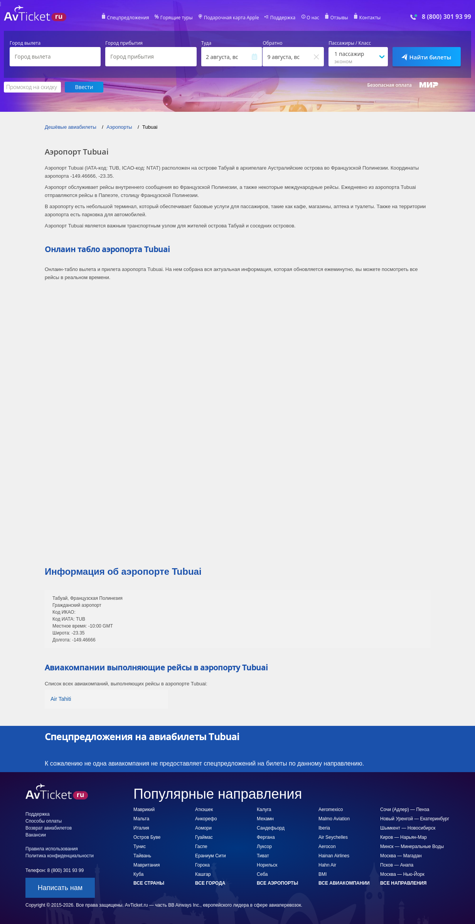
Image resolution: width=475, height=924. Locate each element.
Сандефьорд (271, 828)
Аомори (203, 828)
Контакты (370, 18)
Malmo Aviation (334, 818)
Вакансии (35, 835)
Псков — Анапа (396, 865)
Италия (141, 828)
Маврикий (144, 809)
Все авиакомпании (344, 883)
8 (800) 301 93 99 (446, 17)
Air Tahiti (61, 699)
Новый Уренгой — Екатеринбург (414, 818)
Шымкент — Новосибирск (407, 828)
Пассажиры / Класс (349, 43)
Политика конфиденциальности (59, 855)
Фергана (266, 837)
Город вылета (25, 43)
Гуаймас (204, 837)
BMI (322, 874)
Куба (138, 874)
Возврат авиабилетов (48, 828)
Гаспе (201, 846)
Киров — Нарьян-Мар (403, 837)
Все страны (148, 883)
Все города (210, 883)
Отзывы (339, 18)
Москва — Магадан (401, 855)
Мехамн (265, 818)
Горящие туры (176, 18)
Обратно (272, 43)
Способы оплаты (43, 821)
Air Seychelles (333, 837)
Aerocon (327, 846)
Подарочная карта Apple (231, 18)
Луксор (264, 846)
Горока (202, 865)
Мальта (141, 818)
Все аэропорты (277, 883)
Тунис (139, 846)
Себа (262, 874)
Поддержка (283, 18)
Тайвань (142, 855)
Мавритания (146, 865)
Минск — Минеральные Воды (412, 846)
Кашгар (203, 874)
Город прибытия (124, 43)
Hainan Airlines (333, 855)
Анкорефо (206, 818)
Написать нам (60, 888)
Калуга (264, 809)
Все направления (403, 883)
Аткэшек (204, 809)
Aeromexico (330, 809)
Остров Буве (146, 837)
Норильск (267, 865)
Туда (206, 43)
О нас (313, 18)
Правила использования (51, 849)
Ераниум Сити (210, 855)
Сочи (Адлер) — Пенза (404, 809)
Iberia (324, 828)
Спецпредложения (128, 18)
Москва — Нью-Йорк (402, 874)
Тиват (263, 855)
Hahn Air (327, 865)
